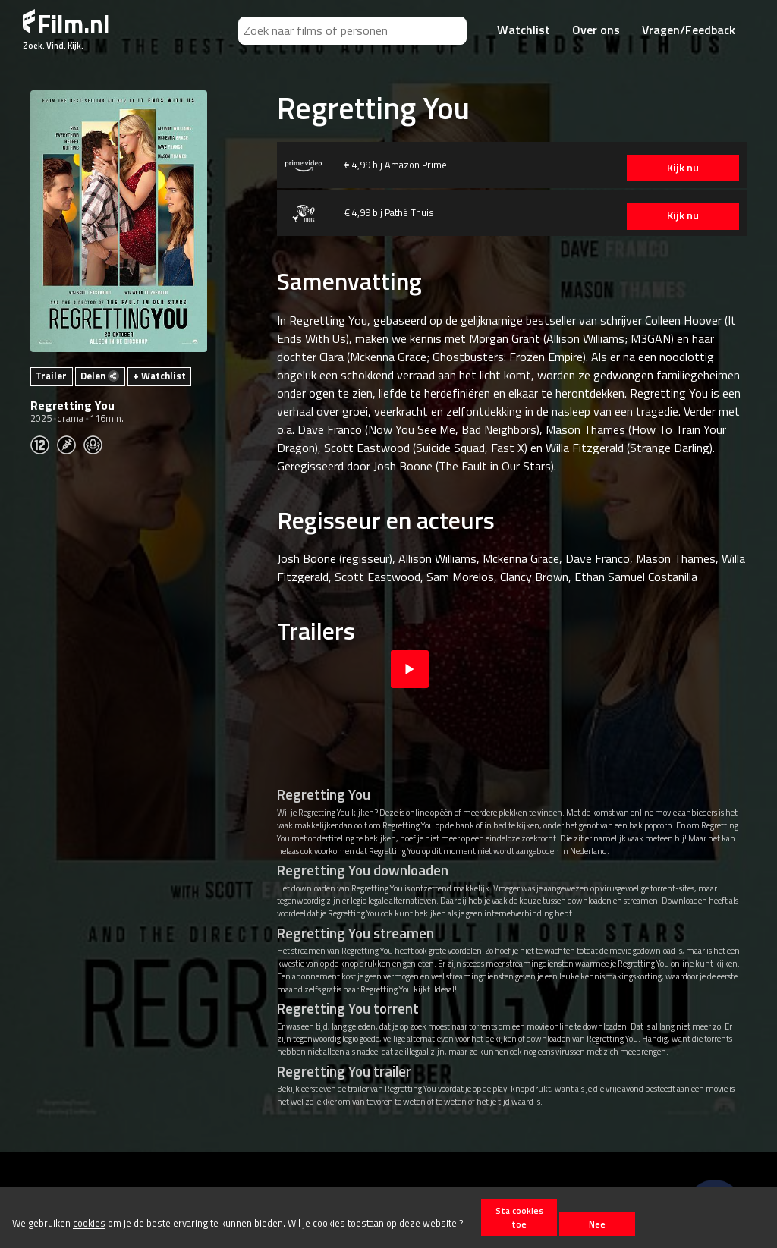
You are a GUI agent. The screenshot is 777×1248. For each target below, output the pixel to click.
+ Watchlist (159, 375)
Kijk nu (674, 167)
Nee (597, 1224)
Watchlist (523, 29)
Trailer (51, 375)
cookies (89, 1223)
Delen (99, 375)
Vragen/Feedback (688, 29)
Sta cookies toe (519, 1217)
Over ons (596, 29)
